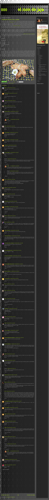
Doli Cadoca (6, 93)
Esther (6, 427)
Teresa (6, 215)
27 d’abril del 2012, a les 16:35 (11, 215)
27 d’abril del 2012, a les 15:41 (11, 187)
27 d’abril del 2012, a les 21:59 (10, 298)
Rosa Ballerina (7, 206)
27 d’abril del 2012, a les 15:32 (11, 158)
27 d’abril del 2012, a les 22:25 (12, 308)
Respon (6, 90)
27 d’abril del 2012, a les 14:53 (12, 145)
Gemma (6, 187)
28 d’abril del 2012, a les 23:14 (13, 407)
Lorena (6, 436)
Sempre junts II (40, 70)
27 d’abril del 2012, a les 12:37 (14, 111)
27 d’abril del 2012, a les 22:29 (11, 316)
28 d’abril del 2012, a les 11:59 (10, 382)
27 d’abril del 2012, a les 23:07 (14, 330)
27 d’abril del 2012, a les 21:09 (14, 278)
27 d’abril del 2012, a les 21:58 (10, 290)
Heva (5, 179)
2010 (38, 81)
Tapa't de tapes (7, 139)
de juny (39, 61)
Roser (5, 87)
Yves (15, 21)
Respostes (7, 117)
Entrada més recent (5, 495)
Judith (8, 119)
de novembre (40, 56)
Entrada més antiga (31, 495)
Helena (6, 100)
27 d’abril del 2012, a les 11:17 (11, 100)
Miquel (6, 360)
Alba (5, 290)
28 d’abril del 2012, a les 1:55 (11, 360)
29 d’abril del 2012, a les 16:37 (11, 436)
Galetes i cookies (11, 83)
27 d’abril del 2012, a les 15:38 (14, 119)
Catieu (6, 316)
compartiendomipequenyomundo (10, 337)
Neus (5, 298)
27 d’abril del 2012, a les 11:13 (13, 93)
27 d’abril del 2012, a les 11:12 (11, 87)
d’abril (39, 63)
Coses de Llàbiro (7, 330)
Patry (5, 382)
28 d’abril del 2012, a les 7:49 (11, 368)
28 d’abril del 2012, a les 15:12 (10, 391)
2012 (38, 54)
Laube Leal (6, 374)
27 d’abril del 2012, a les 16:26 (13, 206)
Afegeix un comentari (6, 469)
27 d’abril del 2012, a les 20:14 (15, 271)
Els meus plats (7, 132)
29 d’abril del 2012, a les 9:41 (11, 421)
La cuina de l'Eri (7, 278)
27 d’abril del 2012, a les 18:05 (10, 222)
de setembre (40, 58)
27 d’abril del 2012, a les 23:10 (19, 337)
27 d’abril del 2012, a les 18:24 (15, 235)
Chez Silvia (6, 201)
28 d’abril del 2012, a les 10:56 (12, 374)
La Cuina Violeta (7, 152)
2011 (38, 80)
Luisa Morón (6, 459)
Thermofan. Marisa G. (8, 235)
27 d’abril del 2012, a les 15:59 (12, 201)
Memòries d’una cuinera (16, 25)
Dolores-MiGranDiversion (8, 250)
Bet (5, 391)
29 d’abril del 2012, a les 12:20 (11, 427)
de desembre (40, 55)
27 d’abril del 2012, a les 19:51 (16, 255)
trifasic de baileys (7, 230)
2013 (38, 53)
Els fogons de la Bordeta (8, 255)
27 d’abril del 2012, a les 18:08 (14, 230)
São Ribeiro (6, 308)
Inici (18, 495)
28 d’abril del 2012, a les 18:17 (17, 401)
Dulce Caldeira (7, 407)
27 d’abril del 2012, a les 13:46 (13, 139)
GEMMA (6, 421)
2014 (38, 52)
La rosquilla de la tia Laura (9, 401)
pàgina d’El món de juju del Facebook (29, 33)
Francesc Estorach (7, 271)
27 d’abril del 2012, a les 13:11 (13, 132)
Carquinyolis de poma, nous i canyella (10, 19)
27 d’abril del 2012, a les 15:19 (14, 152)
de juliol (39, 60)
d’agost (39, 59)
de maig (39, 62)
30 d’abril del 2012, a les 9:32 (13, 459)
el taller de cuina (7, 111)
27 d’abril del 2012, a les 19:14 (17, 250)
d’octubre (39, 57)
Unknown (6, 145)
